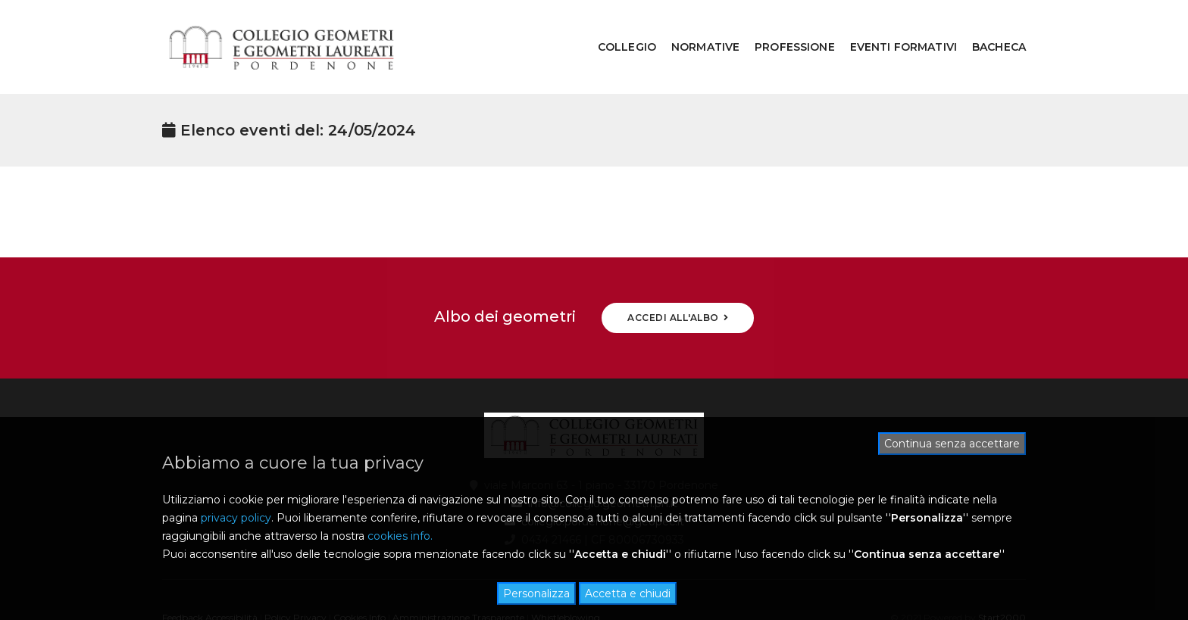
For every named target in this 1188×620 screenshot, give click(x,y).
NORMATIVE (694, 27)
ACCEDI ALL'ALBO (677, 278)
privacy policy (236, 518)
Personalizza (536, 593)
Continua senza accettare (952, 443)
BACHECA (987, 27)
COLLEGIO (615, 27)
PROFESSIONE (783, 27)
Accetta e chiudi (628, 593)
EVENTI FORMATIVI (892, 27)
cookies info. (400, 536)
